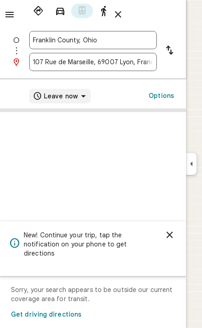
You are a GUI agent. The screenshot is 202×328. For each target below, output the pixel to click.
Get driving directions (46, 314)
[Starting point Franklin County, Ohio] (93, 40)
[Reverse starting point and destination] (169, 51)
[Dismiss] (169, 235)
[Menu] (9, 15)
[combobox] (93, 40)
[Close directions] (118, 15)
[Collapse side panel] (191, 164)
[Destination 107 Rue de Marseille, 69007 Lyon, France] (93, 61)
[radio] (38, 11)
